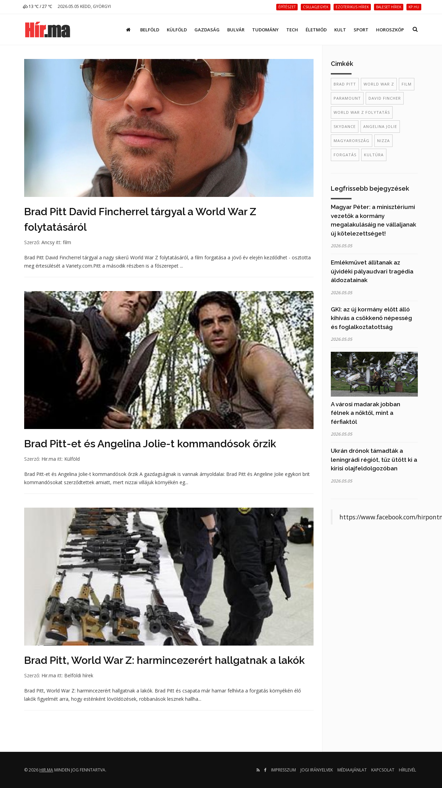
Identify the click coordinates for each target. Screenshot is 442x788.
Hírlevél (407, 770)
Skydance (345, 126)
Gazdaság (207, 30)
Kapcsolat (382, 770)
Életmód (316, 30)
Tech (292, 30)
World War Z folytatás (362, 112)
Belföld (149, 30)
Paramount (347, 98)
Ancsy (48, 242)
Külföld (177, 30)
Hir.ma (48, 459)
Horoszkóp (390, 30)
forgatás (345, 154)
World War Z (379, 84)
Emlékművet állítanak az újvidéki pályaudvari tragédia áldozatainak (372, 271)
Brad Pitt (345, 84)
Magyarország (351, 140)
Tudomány (265, 30)
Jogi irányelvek (316, 770)
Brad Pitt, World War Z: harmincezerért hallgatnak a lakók (164, 660)
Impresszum (283, 770)
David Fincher (384, 98)
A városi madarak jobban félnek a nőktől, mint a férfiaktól (365, 413)
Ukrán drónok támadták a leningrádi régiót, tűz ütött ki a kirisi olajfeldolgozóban (374, 459)
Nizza (383, 140)
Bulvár (235, 30)
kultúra (374, 154)
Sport (361, 30)
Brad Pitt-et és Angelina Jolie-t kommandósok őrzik (150, 444)
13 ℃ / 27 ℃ (37, 6)
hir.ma (46, 770)
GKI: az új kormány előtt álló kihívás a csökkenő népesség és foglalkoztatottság (371, 318)
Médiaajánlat (352, 770)
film (67, 242)
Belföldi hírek (78, 675)
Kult (340, 30)
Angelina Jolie (380, 126)
